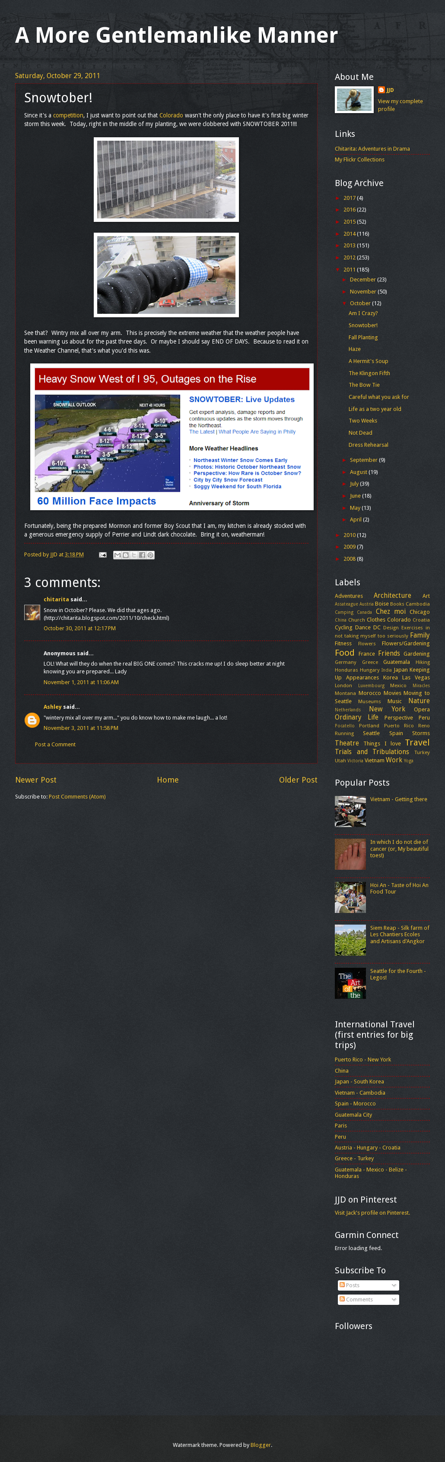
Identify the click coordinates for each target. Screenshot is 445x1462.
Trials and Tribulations (372, 752)
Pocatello (345, 725)
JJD (390, 90)
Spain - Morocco (355, 1103)
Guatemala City (353, 1114)
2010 (350, 535)
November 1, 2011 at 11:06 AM (81, 682)
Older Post (298, 779)
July (355, 483)
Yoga (408, 760)
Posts (349, 1285)
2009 (350, 546)
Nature (419, 701)
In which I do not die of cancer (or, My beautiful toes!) (399, 849)
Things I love (382, 743)
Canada (364, 612)
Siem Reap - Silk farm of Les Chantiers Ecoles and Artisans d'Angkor (399, 934)
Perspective (399, 717)
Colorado (171, 115)
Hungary (370, 670)
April (356, 519)
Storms (421, 733)
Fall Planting (363, 337)
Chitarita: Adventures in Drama (372, 148)
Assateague (346, 603)
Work (394, 760)
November (364, 291)
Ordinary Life (356, 717)
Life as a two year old (375, 409)
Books (397, 604)
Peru (424, 717)
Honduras (346, 670)
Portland (369, 726)
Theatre (347, 743)
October (361, 303)
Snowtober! (363, 325)
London (343, 685)
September (364, 460)
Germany (345, 662)
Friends (389, 653)
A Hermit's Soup (368, 361)
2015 (350, 221)
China (340, 619)
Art (426, 596)
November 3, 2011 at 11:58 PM (81, 728)
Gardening (417, 653)
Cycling (344, 627)
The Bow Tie (364, 385)
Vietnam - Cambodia (360, 1092)
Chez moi (391, 612)
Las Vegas (416, 677)
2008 (350, 559)
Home (168, 779)
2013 (350, 245)
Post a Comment (55, 744)
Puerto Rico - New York (363, 1059)
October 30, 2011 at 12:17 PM (80, 628)
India (386, 670)
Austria (366, 603)
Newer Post (36, 779)
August (359, 472)
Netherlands (348, 709)
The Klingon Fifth (369, 373)
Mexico (398, 685)
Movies (392, 693)
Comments (356, 1299)
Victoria (355, 760)
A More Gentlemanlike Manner (176, 35)
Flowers (367, 644)
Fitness (343, 643)
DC (377, 627)
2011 (350, 269)
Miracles (421, 685)
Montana (345, 693)
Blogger (261, 1445)
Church (356, 620)
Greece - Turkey (354, 1158)
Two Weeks (363, 420)
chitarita (56, 599)
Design (391, 628)
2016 (350, 209)
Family (420, 635)
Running (344, 733)
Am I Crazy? (363, 313)
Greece (370, 662)
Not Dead (360, 432)
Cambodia (418, 604)
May (356, 508)
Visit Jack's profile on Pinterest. (372, 1212)
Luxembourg (371, 685)
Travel (417, 742)
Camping (344, 612)
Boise (382, 603)
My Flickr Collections (360, 159)
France (367, 653)
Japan (401, 669)
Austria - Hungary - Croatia (367, 1147)
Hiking (423, 662)
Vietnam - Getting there (398, 799)
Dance (363, 627)
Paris (341, 1125)
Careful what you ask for (379, 397)
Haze (355, 349)
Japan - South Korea (359, 1081)
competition (68, 115)
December (363, 279)
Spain (396, 733)
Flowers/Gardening (406, 643)
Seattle (371, 733)
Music (395, 701)
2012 (350, 257)
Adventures (349, 596)
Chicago (420, 612)
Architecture (392, 596)
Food (345, 652)
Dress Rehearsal (368, 445)
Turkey (422, 752)
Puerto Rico (399, 726)
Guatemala (396, 662)
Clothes (376, 619)
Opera (422, 709)
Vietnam (375, 760)
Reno (424, 726)
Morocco (370, 693)
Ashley (53, 707)
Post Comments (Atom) (77, 796)
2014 (350, 234)
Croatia (421, 620)
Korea (390, 677)
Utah (340, 761)
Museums (369, 701)
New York (387, 709)
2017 (350, 198)
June (356, 496)
